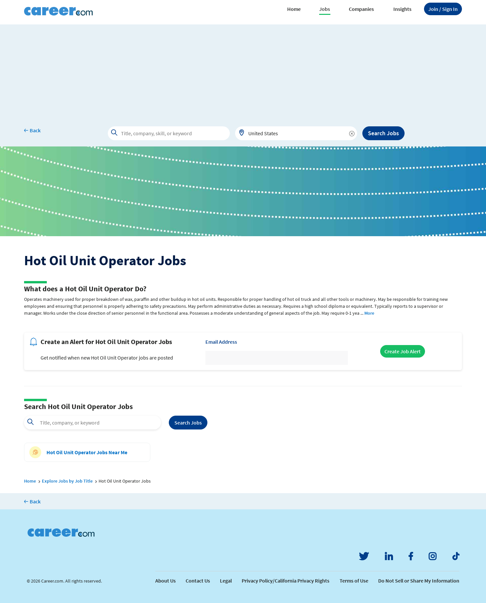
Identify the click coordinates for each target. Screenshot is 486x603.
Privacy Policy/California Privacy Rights (285, 580)
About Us (165, 580)
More (369, 313)
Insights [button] (402, 9)
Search (188, 423)
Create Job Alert (402, 351)
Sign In (443, 9)
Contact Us (198, 580)
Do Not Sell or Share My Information (418, 580)
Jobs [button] (324, 9)
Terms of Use (354, 580)
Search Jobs (383, 133)
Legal (226, 580)
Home (294, 9)
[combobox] (296, 133)
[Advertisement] (243, 70)
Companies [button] (361, 9)
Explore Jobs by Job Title (67, 481)
